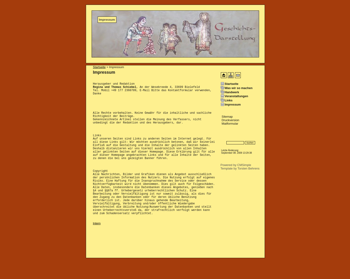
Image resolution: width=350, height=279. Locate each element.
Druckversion (230, 120)
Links (229, 100)
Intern (97, 244)
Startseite (99, 67)
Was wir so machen (239, 88)
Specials (226, 136)
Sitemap (227, 116)
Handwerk (232, 92)
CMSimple (244, 165)
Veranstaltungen (236, 96)
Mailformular (230, 123)
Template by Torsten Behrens (240, 168)
